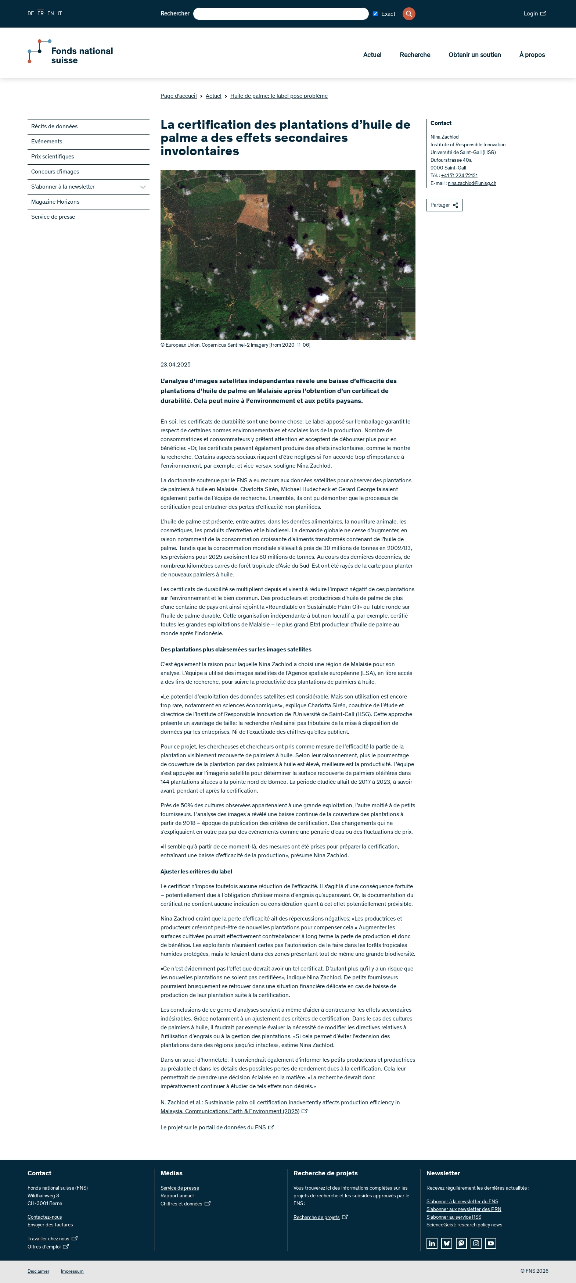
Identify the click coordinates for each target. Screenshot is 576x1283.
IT (60, 14)
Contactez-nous (45, 1217)
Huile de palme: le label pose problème (276, 96)
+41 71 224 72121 (459, 176)
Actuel (372, 55)
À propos (532, 55)
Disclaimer (38, 1271)
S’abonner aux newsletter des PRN (463, 1209)
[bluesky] (446, 1243)
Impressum (72, 1271)
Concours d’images (55, 172)
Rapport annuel (177, 1196)
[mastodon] (461, 1243)
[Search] (409, 13)
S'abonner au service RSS (453, 1217)
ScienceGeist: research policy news (464, 1225)
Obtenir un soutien (475, 55)
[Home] (81, 62)
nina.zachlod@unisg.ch (472, 183)
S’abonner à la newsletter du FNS (462, 1202)
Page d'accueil (179, 96)
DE (31, 14)
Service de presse (53, 217)
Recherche (415, 55)
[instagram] (476, 1243)
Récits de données (54, 127)
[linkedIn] (432, 1243)
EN (50, 14)
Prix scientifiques (52, 157)
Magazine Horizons (55, 202)
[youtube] (490, 1243)
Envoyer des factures (50, 1225)
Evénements (46, 142)
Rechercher (175, 14)
